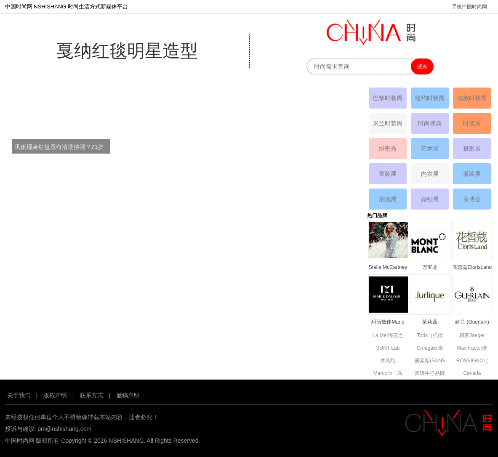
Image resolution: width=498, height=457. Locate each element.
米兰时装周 (387, 123)
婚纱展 (430, 199)
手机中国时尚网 (469, 7)
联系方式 (91, 395)
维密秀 (388, 148)
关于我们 (19, 395)
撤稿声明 (128, 395)
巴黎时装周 (387, 98)
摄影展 (472, 148)
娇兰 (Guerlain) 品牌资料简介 (472, 322)
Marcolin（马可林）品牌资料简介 (388, 373)
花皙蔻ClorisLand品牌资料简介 (472, 267)
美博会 (472, 199)
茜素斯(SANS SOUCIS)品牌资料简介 (429, 361)
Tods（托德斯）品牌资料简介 (430, 336)
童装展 (388, 173)
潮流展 (388, 199)
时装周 (472, 123)
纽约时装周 (430, 98)
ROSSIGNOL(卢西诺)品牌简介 (472, 361)
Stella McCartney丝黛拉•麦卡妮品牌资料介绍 (388, 267)
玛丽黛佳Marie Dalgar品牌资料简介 (387, 322)
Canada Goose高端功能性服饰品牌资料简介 (472, 373)
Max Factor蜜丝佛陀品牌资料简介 (472, 348)
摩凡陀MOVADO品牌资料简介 (387, 361)
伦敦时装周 (472, 98)
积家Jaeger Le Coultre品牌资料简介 (472, 336)
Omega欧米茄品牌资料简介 (430, 348)
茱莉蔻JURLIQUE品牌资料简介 (430, 322)
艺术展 (430, 148)
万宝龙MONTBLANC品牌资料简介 (430, 267)
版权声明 (55, 395)
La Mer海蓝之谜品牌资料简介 (388, 336)
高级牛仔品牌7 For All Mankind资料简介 (430, 373)
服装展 (472, 173)
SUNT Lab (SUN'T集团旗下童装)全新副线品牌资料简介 (388, 348)
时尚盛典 (430, 123)
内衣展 (430, 173)
